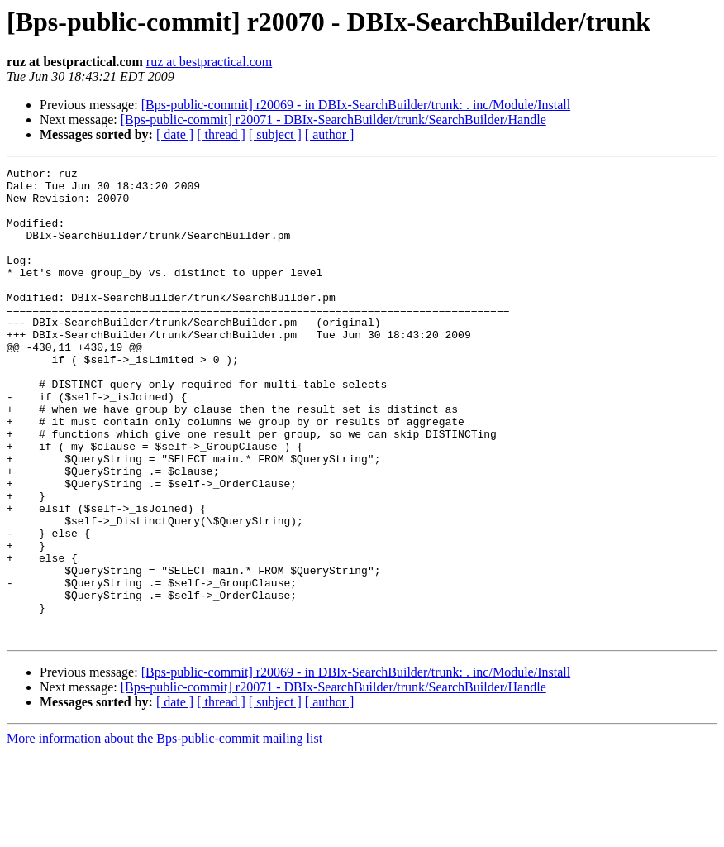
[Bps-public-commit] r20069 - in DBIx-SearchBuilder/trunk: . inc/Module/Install (355, 105)
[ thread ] (221, 134)
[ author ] (330, 134)
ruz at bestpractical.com (209, 62)
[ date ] (174, 134)
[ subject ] (275, 134)
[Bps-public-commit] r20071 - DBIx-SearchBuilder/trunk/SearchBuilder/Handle (333, 119)
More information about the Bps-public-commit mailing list (164, 832)
